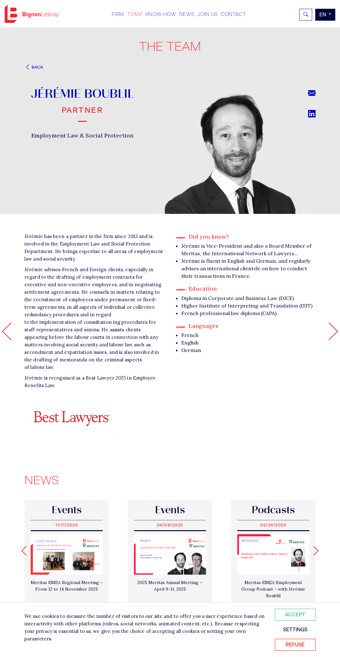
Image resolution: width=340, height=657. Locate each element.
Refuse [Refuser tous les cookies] (295, 645)
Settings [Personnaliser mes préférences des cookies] (295, 630)
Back (33, 67)
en (323, 15)
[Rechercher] (305, 15)
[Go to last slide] (26, 551)
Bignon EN (32, 14)
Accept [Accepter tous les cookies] (295, 615)
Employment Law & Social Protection (82, 135)
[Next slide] (313, 551)
